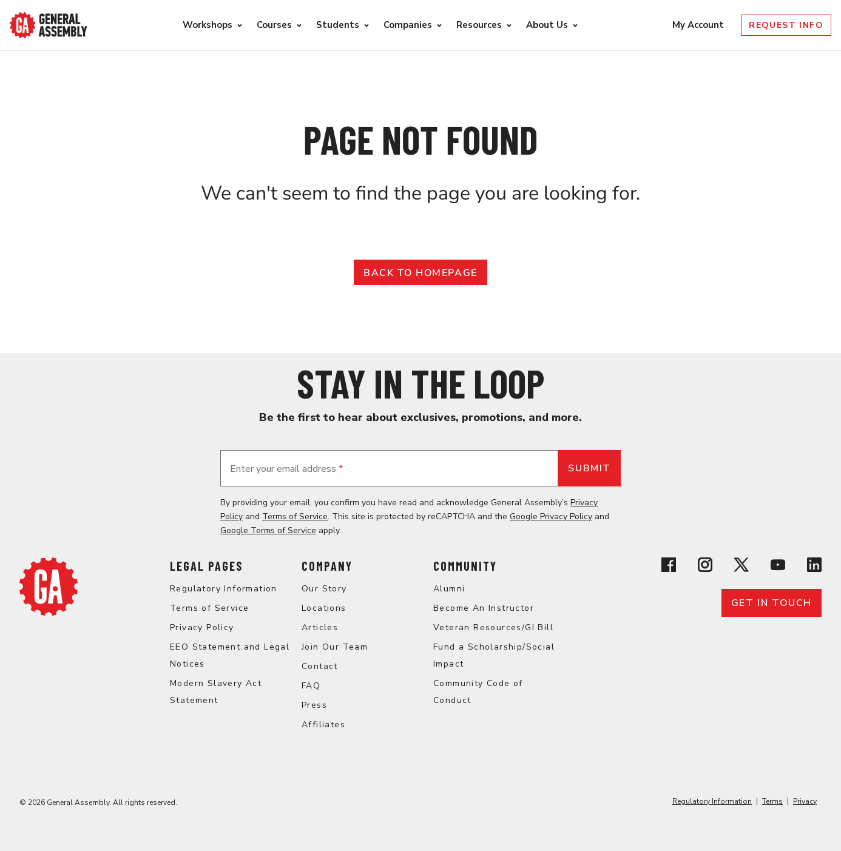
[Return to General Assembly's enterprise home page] (48, 25)
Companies (407, 25)
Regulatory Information (223, 588)
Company (327, 566)
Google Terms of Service (268, 530)
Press (314, 705)
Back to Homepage (420, 273)
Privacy (805, 801)
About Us (547, 25)
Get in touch (771, 603)
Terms (772, 801)
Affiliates (323, 724)
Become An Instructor (483, 608)
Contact (320, 666)
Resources (479, 25)
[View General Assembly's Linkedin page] (814, 566)
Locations (324, 608)
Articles (320, 627)
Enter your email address (286, 469)
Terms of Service (295, 516)
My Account (699, 25)
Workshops (207, 25)
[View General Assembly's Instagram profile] (705, 566)
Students (337, 25)
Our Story (324, 588)
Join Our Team (335, 647)
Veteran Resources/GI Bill (493, 627)
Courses (274, 25)
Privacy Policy (202, 627)
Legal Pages (206, 566)
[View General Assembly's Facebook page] (668, 566)
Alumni (449, 588)
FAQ (311, 685)
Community (465, 566)
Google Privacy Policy (551, 516)
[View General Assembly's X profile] (741, 566)
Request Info (786, 25)
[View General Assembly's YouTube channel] (778, 566)
